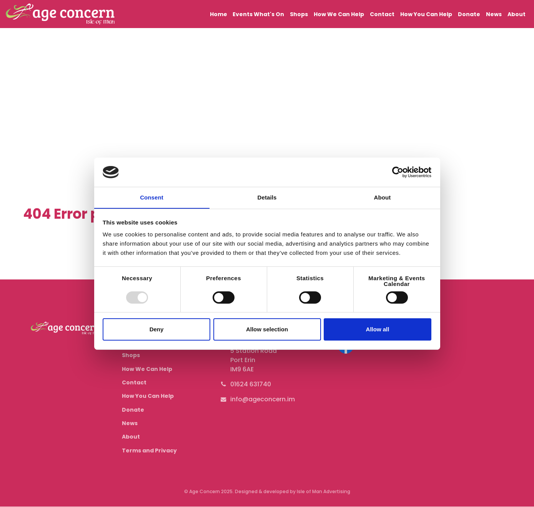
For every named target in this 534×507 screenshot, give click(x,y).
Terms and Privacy (149, 450)
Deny (157, 329)
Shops (302, 14)
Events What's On (262, 14)
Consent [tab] (151, 197)
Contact (384, 14)
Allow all (377, 329)
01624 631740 (250, 384)
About (516, 14)
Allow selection (267, 329)
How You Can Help (428, 14)
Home (222, 14)
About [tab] (382, 197)
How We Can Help (341, 14)
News (494, 14)
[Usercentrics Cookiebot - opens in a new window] (397, 172)
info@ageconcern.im (263, 399)
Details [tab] (267, 197)
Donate (470, 14)
